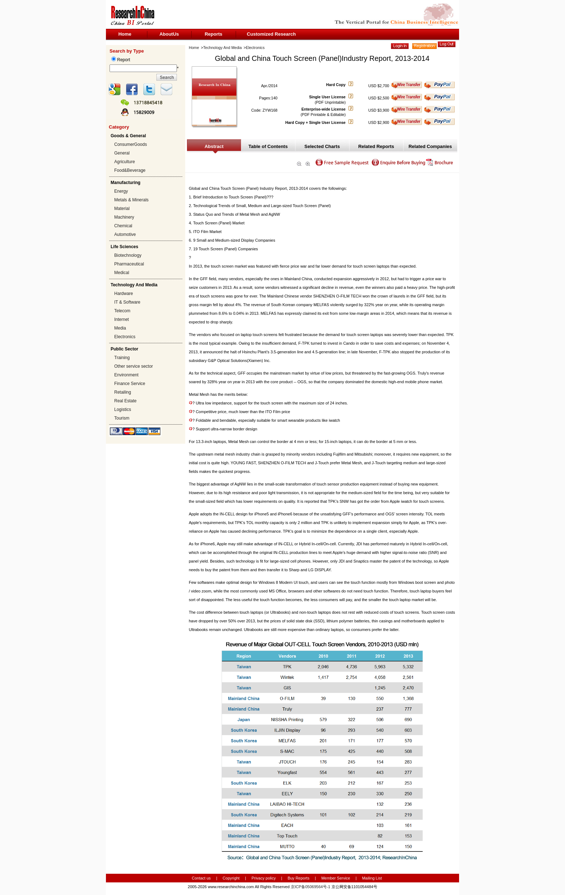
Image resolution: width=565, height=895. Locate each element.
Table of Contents (268, 146)
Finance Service (129, 383)
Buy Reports (299, 878)
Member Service (335, 878)
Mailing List (372, 878)
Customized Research (271, 34)
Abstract (214, 146)
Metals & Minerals (131, 199)
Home (124, 34)
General (122, 153)
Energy (121, 191)
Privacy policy (264, 878)
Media (120, 328)
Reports (213, 34)
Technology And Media (222, 47)
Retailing (122, 392)
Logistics (122, 409)
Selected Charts (322, 146)
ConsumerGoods (130, 144)
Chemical (123, 225)
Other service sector (133, 366)
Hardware (123, 293)
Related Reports (376, 146)
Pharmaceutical (129, 264)
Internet (121, 319)
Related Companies (430, 146)
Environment (126, 374)
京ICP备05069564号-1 (310, 887)
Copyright (231, 878)
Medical (121, 272)
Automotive (125, 234)
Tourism (121, 418)
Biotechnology (127, 255)
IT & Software (127, 302)
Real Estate (125, 400)
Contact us (201, 878)
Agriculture (124, 161)
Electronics (124, 336)
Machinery (124, 217)
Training (122, 357)
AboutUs (169, 34)
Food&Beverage (130, 170)
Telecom (122, 310)
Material (122, 208)
